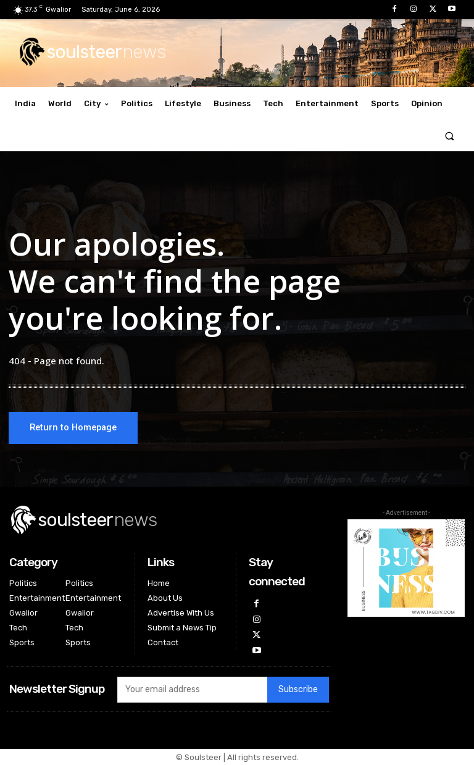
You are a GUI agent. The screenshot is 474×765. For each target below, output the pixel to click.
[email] (192, 690)
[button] (449, 135)
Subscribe (298, 690)
